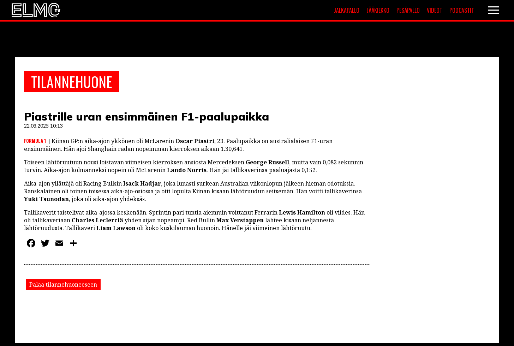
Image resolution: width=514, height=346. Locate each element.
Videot (434, 10)
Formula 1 (35, 140)
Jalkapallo (346, 10)
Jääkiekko (377, 10)
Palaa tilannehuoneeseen (63, 284)
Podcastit (461, 10)
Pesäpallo (408, 10)
